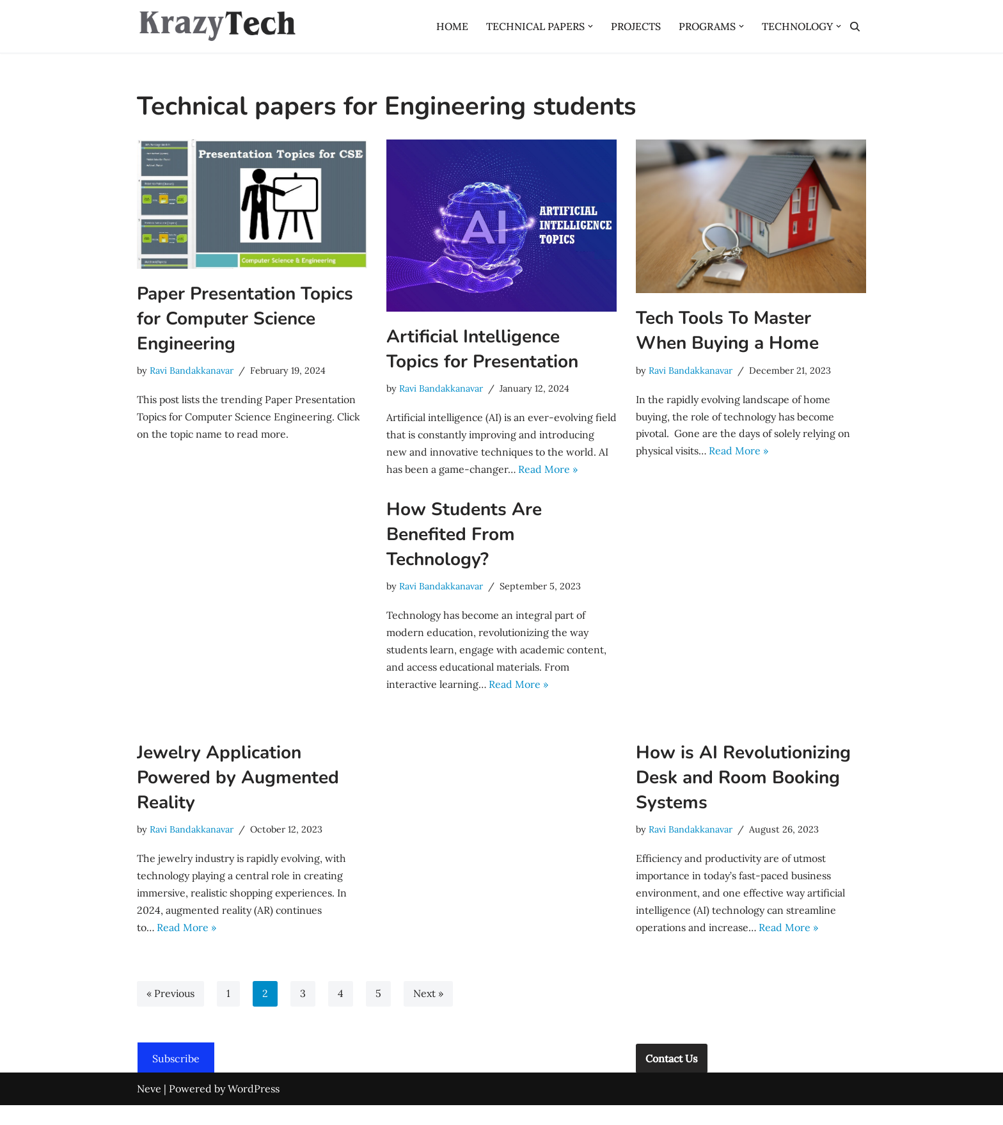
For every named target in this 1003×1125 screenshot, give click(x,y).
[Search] (855, 26)
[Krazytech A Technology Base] (217, 26)
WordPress (254, 1108)
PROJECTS (633, 26)
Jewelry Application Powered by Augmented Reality (238, 796)
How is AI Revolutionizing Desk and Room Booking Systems (743, 796)
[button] (587, 26)
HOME (449, 26)
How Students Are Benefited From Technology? (464, 553)
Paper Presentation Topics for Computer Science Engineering (245, 319)
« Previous (171, 1013)
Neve (149, 1108)
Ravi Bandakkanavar (191, 370)
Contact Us (671, 1078)
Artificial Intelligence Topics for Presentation (482, 349)
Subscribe (176, 1078)
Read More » (742, 451)
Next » (430, 1013)
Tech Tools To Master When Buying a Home (727, 330)
